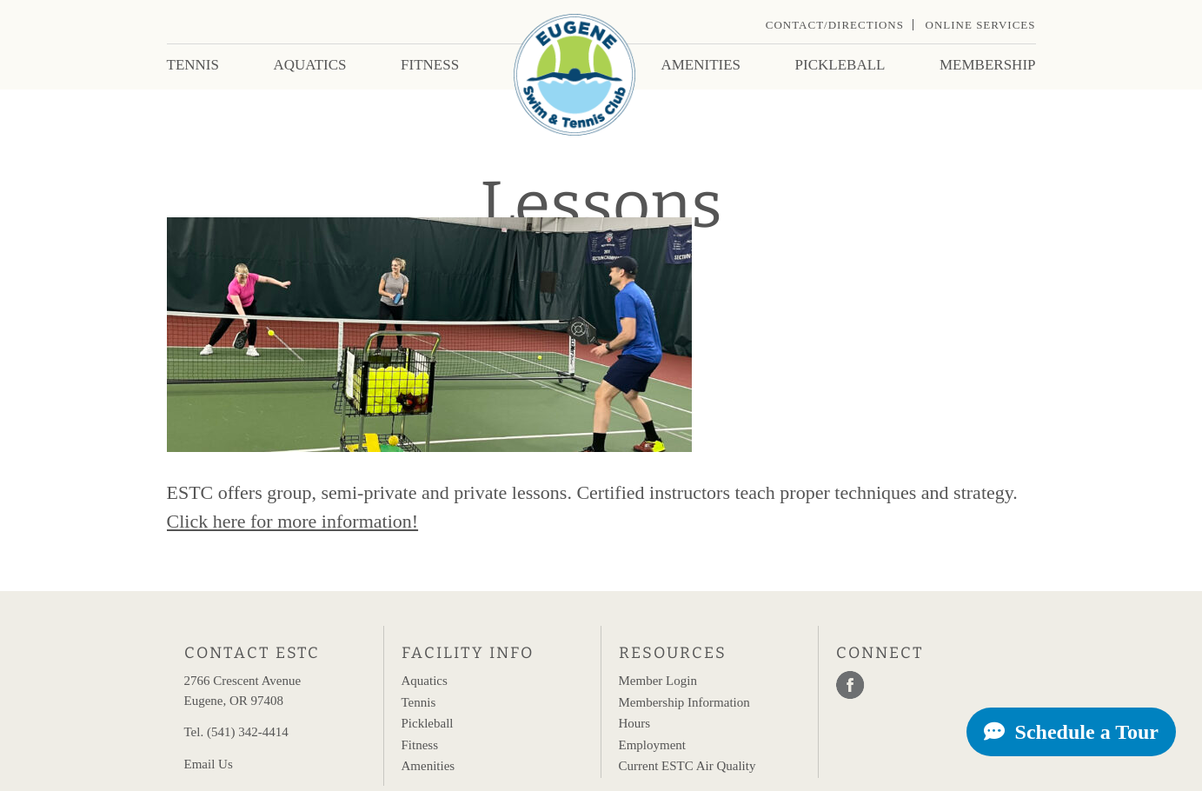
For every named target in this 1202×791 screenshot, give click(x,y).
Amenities (700, 64)
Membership (988, 64)
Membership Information (684, 702)
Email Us (208, 764)
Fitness (430, 64)
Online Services (981, 24)
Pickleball (840, 64)
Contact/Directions (835, 24)
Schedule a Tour (1071, 732)
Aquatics (309, 64)
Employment (653, 745)
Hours (635, 723)
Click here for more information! (293, 521)
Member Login (658, 681)
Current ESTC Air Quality (687, 766)
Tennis (193, 64)
